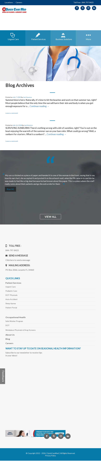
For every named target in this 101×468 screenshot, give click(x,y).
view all (50, 216)
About (10, 334)
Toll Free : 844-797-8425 (83, 2)
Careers (19, 2)
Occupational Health (15, 317)
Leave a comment (11, 113)
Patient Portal (11, 307)
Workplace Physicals (20, 330)
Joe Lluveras (27, 97)
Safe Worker (14, 321)
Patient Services (13, 283)
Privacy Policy (50, 456)
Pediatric (11, 291)
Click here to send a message (17, 260)
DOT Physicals (11, 295)
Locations (9, 2)
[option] (50, 178)
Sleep (10, 303)
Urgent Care (10, 287)
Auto (11, 299)
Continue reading (39, 106)
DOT (7, 325)
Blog (7, 339)
